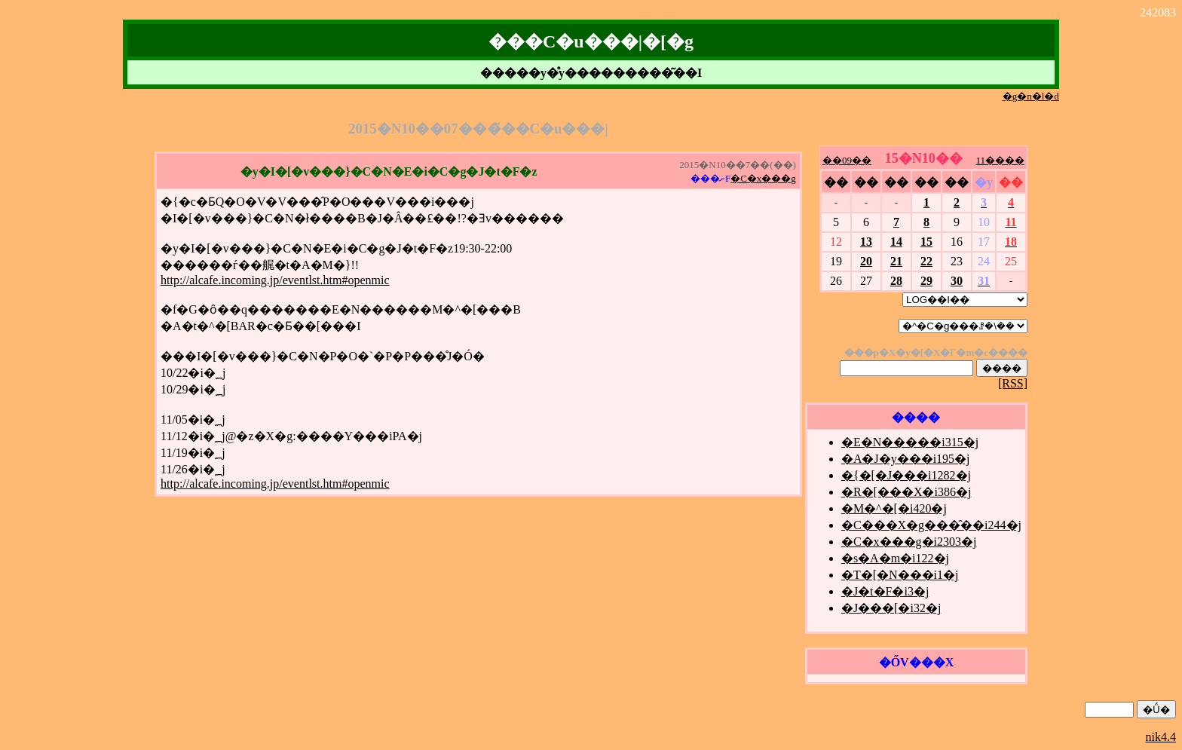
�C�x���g (763, 178)
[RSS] (1012, 383)
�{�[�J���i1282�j (906, 475)
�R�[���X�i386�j (906, 491)
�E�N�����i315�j (909, 442)
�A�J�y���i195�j (905, 458)
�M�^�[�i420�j (894, 508)
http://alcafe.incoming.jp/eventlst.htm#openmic (275, 280)
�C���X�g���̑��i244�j (931, 525)
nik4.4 (1161, 736)
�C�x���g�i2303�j (909, 541)
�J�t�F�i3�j (885, 591)
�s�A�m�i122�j (895, 558)
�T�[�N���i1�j (900, 574)
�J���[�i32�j (891, 608)
